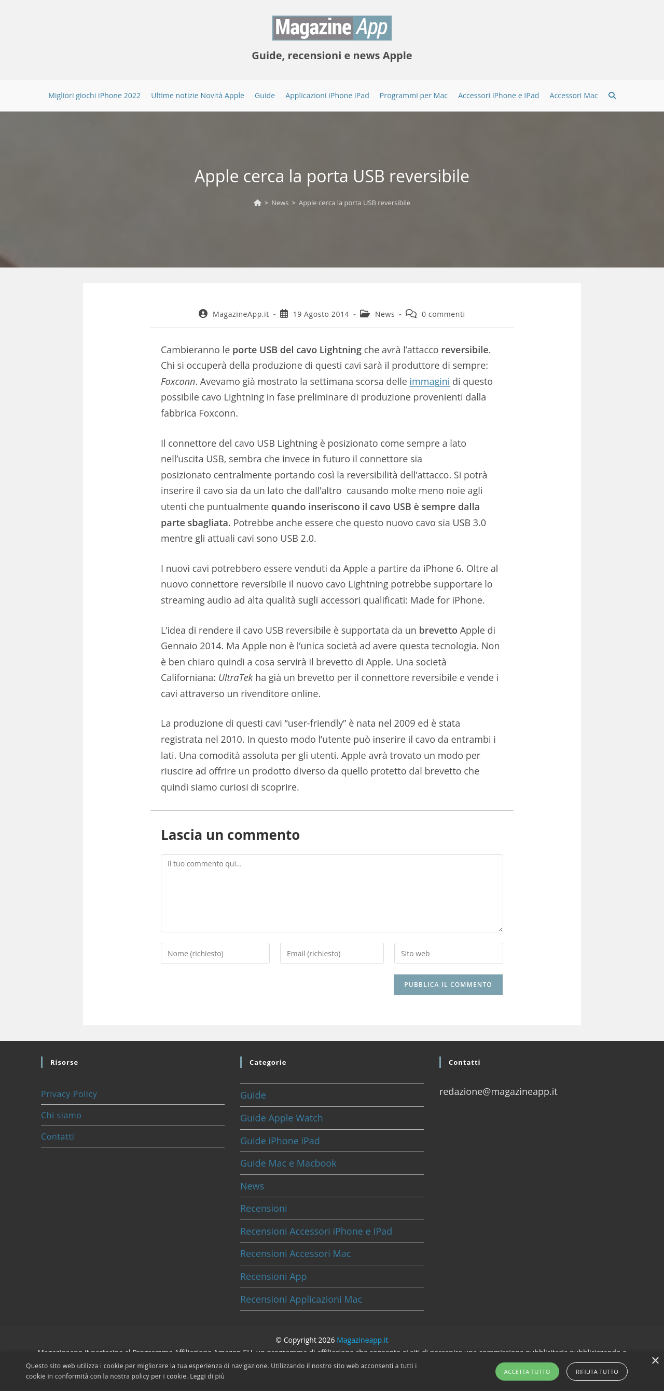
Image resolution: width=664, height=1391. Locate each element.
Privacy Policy (69, 1094)
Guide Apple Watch (281, 1118)
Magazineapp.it (362, 1340)
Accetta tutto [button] (527, 1371)
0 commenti (443, 314)
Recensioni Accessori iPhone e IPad (316, 1231)
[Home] (257, 202)
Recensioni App (273, 1276)
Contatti (57, 1136)
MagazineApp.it (241, 314)
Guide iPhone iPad (280, 1140)
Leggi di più (207, 1376)
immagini (430, 381)
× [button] (655, 1361)
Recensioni (263, 1208)
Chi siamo (61, 1115)
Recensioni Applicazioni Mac (301, 1299)
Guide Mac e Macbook (288, 1163)
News (385, 314)
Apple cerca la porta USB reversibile (354, 202)
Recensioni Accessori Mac (295, 1253)
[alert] (332, 1371)
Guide (253, 1095)
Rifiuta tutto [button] (597, 1371)
